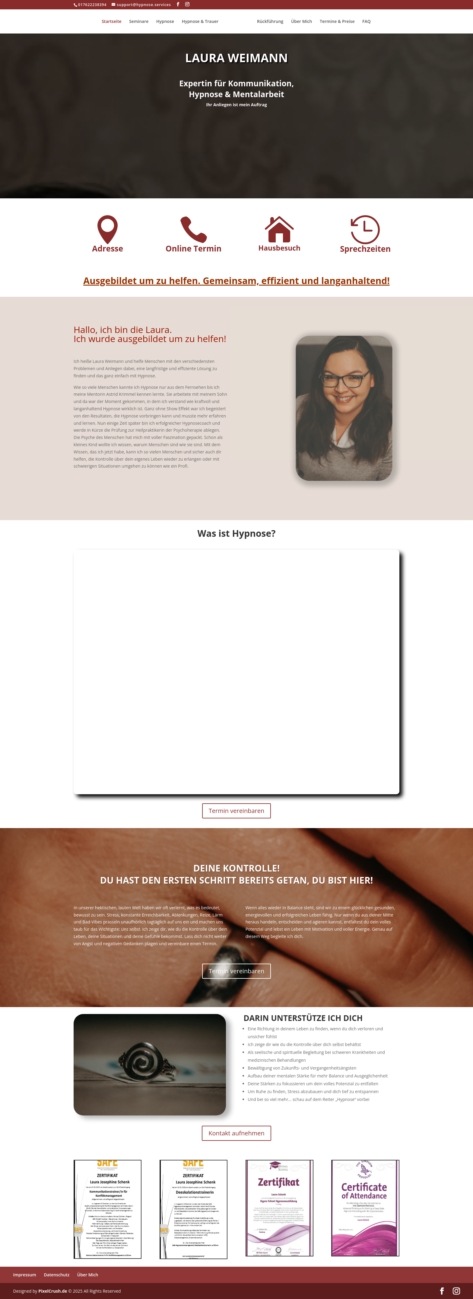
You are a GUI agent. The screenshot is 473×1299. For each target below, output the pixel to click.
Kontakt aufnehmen (236, 1133)
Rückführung (268, 21)
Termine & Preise (335, 21)
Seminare (141, 21)
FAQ (364, 21)
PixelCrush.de (52, 1291)
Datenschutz (56, 1275)
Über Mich (299, 21)
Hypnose (167, 21)
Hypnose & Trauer (202, 21)
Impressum (24, 1275)
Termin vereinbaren (236, 811)
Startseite (113, 21)
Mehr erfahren (236, 138)
